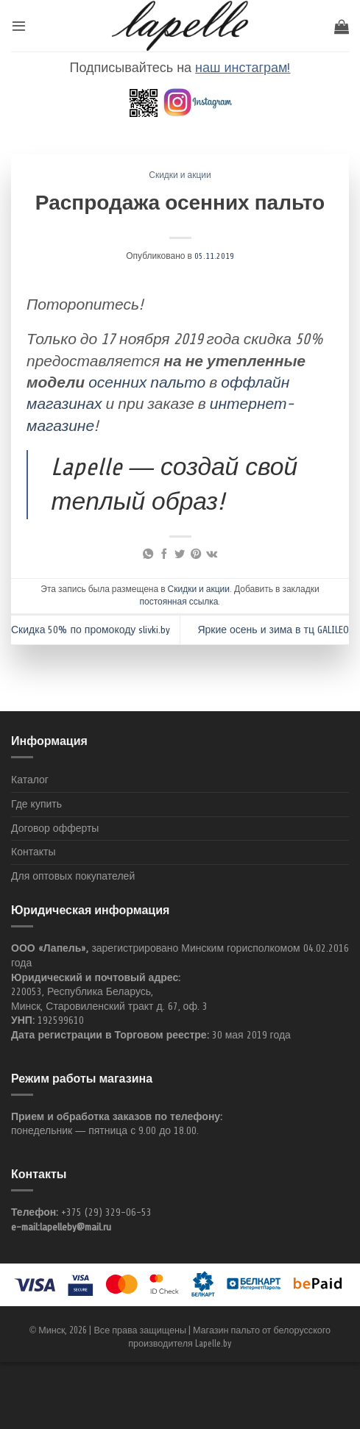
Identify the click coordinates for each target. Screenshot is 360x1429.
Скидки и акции (180, 175)
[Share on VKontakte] (211, 554)
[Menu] (19, 25)
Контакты (33, 852)
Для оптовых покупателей (73, 876)
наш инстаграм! (242, 68)
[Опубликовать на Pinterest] (195, 554)
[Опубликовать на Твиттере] (179, 554)
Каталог (30, 780)
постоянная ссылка (179, 601)
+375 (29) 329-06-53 (106, 1212)
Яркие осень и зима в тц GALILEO (273, 630)
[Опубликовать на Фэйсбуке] (164, 554)
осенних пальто (146, 382)
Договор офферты (55, 828)
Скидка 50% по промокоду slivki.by (90, 630)
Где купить (36, 804)
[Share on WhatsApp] (148, 554)
